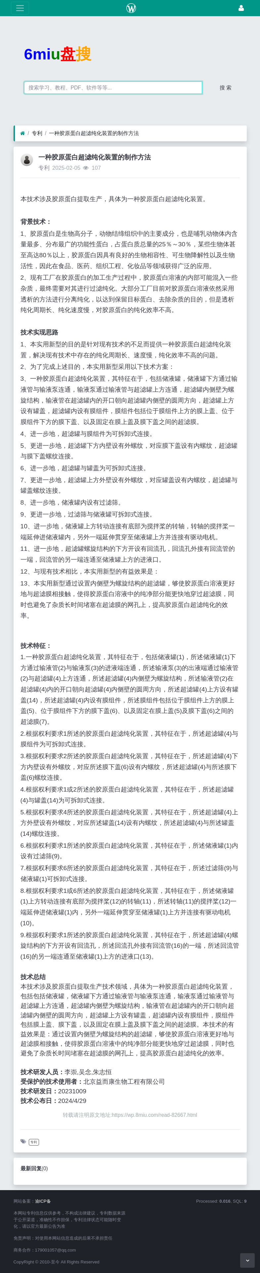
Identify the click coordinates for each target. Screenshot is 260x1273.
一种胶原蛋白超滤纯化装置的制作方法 (94, 133)
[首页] (22, 133)
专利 (37, 133)
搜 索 (226, 87)
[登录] (241, 8)
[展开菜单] (20, 8)
